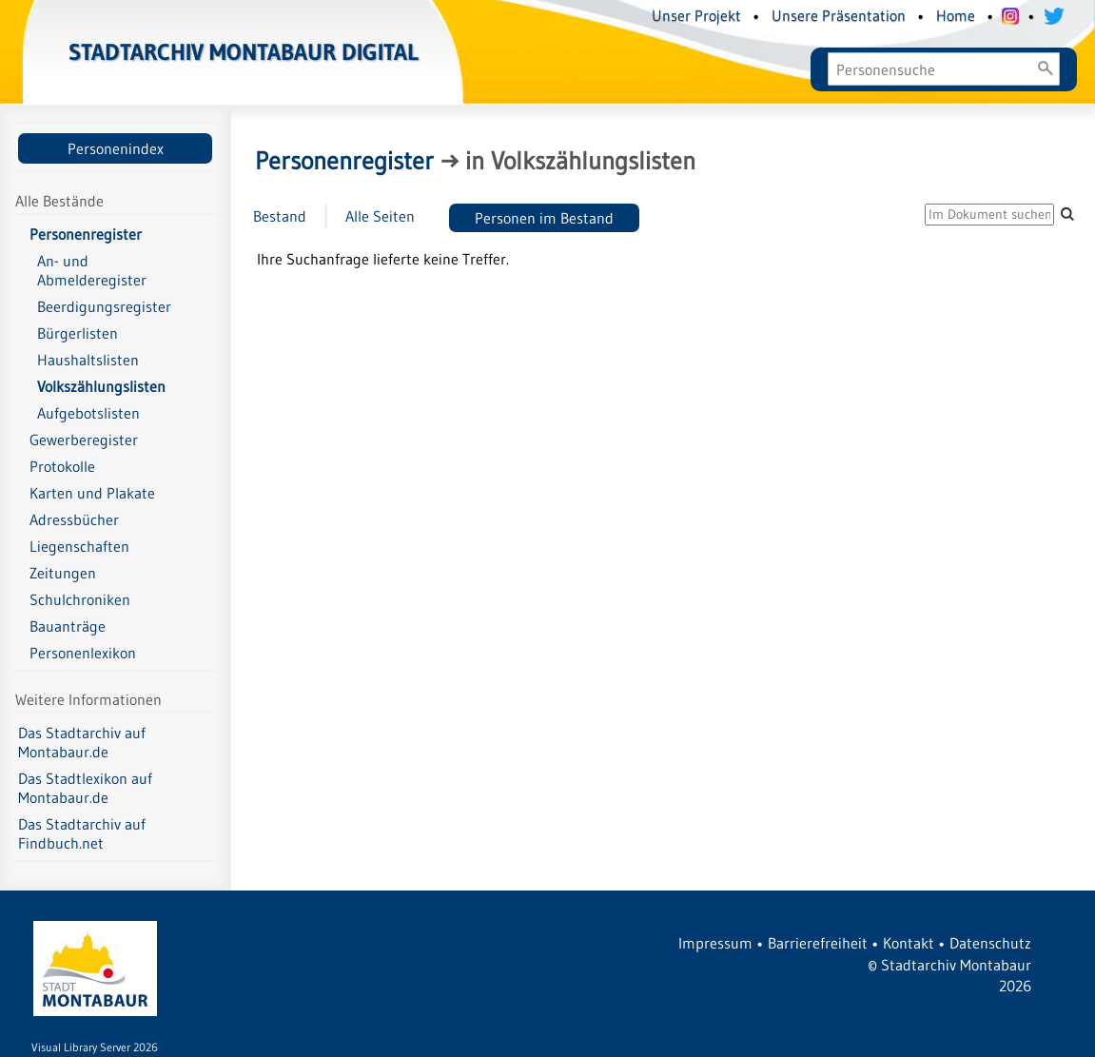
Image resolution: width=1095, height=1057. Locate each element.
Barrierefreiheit (818, 942)
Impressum (715, 942)
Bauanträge (67, 626)
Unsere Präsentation (839, 15)
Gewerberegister (83, 439)
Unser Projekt (696, 15)
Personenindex (116, 148)
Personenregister (85, 234)
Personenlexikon (82, 652)
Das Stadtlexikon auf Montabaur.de (85, 788)
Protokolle (62, 466)
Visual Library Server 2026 (94, 1047)
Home (955, 15)
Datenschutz (990, 942)
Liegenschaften (79, 546)
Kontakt (908, 942)
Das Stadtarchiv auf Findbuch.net (82, 833)
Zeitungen (62, 572)
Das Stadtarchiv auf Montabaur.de (82, 742)
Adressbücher (74, 519)
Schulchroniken (79, 599)
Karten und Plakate (92, 492)
